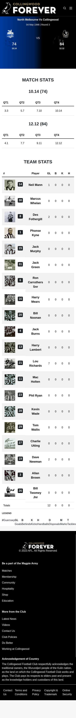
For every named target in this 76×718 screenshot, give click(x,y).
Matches (7, 570)
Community (8, 582)
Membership (9, 576)
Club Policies (9, 637)
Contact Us (8, 631)
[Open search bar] (64, 8)
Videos (6, 625)
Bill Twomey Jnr (35, 493)
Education (8, 600)
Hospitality (8, 588)
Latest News (9, 618)
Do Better (7, 642)
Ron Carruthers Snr (35, 282)
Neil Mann (35, 185)
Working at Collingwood (15, 649)
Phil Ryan (35, 395)
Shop (5, 594)
